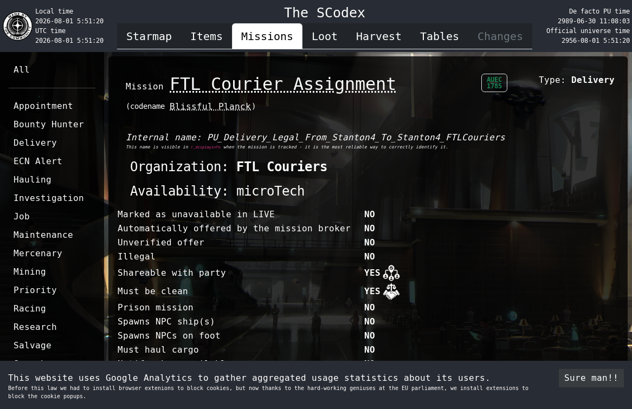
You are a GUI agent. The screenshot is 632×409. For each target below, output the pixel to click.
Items (206, 36)
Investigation (49, 198)
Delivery (35, 143)
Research (35, 327)
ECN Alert (38, 161)
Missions (267, 36)
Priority (35, 290)
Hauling (32, 179)
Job (22, 216)
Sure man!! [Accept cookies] (591, 378)
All (22, 69)
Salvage (32, 345)
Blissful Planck (210, 106)
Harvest (379, 36)
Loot (325, 36)
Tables (439, 36)
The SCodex (324, 13)
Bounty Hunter (49, 124)
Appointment (43, 106)
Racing (30, 308)
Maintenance (43, 235)
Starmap (149, 36)
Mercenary (38, 253)
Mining (30, 272)
